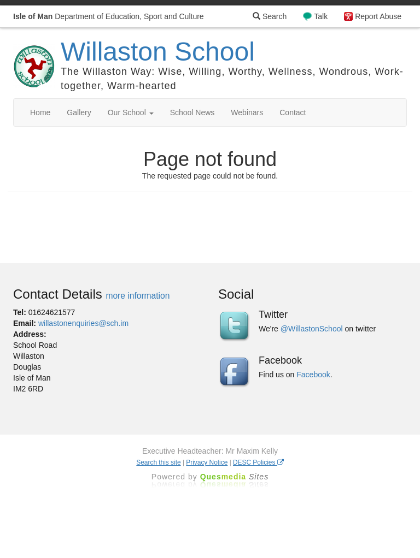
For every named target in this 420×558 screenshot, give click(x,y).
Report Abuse (378, 16)
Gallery (79, 112)
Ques (234, 476)
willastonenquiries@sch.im (83, 323)
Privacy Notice (207, 462)
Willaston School (158, 51)
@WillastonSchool (312, 328)
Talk (321, 16)
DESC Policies (258, 462)
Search (270, 16)
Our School (131, 112)
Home (40, 112)
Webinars (247, 112)
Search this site (158, 462)
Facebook (313, 374)
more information (138, 295)
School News (192, 112)
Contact (292, 112)
